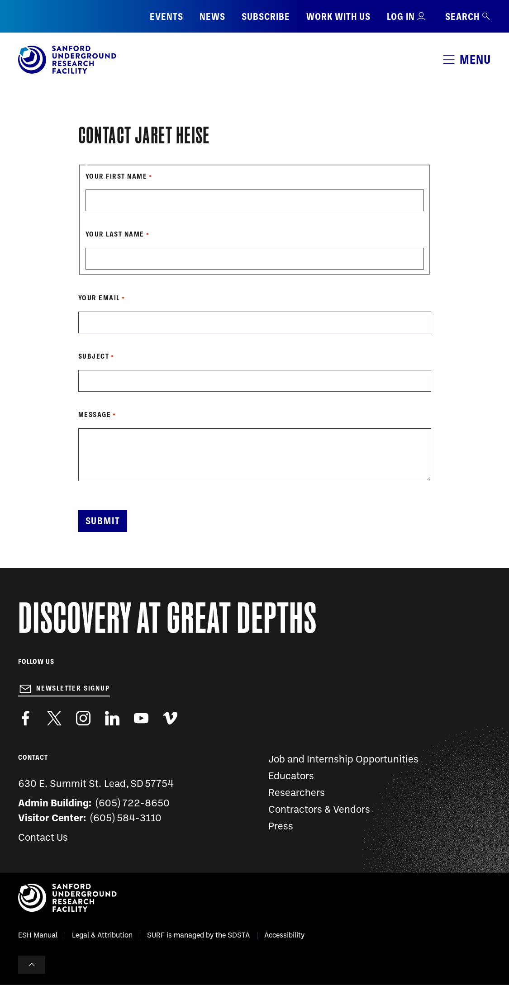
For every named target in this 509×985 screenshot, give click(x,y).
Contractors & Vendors (319, 810)
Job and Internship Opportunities (343, 760)
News (212, 16)
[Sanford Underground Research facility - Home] (67, 72)
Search (468, 16)
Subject (93, 356)
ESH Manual (37, 935)
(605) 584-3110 (126, 819)
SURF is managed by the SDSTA (198, 935)
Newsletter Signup (73, 688)
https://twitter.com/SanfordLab (54, 718)
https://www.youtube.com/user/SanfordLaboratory (141, 718)
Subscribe (266, 16)
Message (94, 415)
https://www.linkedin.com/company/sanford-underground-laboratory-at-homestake (112, 718)
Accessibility (284, 935)
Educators (291, 777)
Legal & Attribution (102, 935)
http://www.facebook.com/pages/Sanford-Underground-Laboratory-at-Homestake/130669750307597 (25, 718)
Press (280, 827)
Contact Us (43, 838)
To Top (31, 965)
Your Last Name (115, 234)
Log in (401, 16)
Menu (475, 59)
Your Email (99, 298)
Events (166, 16)
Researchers (296, 793)
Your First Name (116, 176)
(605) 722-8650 (133, 804)
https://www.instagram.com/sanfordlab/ (83, 718)
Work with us (338, 16)
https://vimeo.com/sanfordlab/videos (170, 718)
